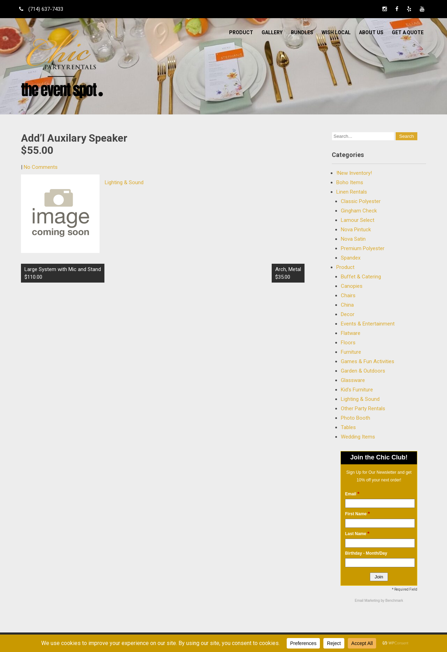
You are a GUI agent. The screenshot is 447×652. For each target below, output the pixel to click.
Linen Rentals (351, 192)
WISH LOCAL (336, 32)
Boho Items (349, 182)
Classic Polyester (361, 201)
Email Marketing (368, 600)
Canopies (351, 286)
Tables (348, 427)
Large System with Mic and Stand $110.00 (62, 273)
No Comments (41, 167)
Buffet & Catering (361, 276)
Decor (347, 314)
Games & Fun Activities (367, 361)
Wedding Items (358, 437)
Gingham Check (359, 211)
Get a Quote (408, 32)
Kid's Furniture (357, 390)
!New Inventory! (354, 173)
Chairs (348, 295)
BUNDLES (302, 32)
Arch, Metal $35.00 (288, 273)
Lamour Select (357, 220)
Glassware (353, 380)
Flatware (350, 333)
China (347, 305)
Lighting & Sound (124, 182)
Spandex (350, 258)
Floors (348, 342)
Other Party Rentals (363, 408)
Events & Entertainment (368, 324)
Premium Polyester (362, 248)
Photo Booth (355, 418)
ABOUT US (371, 32)
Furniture (351, 352)
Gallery (272, 32)
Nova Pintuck (356, 229)
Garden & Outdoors (363, 371)
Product (241, 32)
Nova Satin (353, 239)
